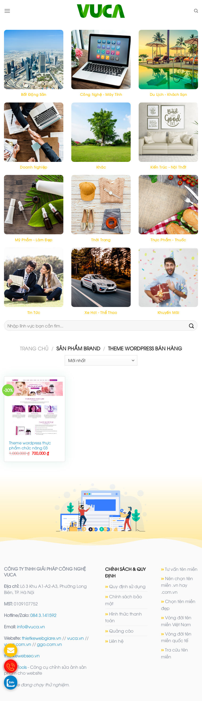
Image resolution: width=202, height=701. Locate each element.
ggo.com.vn (49, 644)
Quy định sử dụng (127, 586)
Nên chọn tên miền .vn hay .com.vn (177, 585)
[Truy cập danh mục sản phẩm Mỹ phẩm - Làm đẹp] (33, 211)
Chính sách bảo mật (123, 599)
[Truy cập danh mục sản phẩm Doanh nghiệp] (33, 139)
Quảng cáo (121, 631)
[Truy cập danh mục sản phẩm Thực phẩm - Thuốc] (168, 211)
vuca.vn (75, 638)
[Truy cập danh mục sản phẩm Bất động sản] (33, 66)
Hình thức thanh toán (123, 617)
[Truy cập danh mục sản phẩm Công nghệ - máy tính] (101, 66)
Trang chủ (34, 348)
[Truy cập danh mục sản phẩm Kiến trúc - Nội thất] (168, 139)
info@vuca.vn (31, 626)
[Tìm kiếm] (196, 11)
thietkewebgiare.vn (41, 638)
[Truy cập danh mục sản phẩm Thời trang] (101, 211)
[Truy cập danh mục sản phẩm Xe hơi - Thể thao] (101, 284)
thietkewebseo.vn (22, 655)
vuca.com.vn (17, 644)
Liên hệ (116, 641)
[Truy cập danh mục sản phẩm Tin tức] (33, 284)
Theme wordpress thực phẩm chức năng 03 (30, 445)
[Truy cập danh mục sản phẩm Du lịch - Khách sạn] (168, 66)
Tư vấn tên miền (181, 569)
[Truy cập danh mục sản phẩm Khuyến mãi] (168, 284)
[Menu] (7, 10)
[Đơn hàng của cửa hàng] (101, 360)
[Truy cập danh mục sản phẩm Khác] (101, 139)
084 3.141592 (43, 615)
